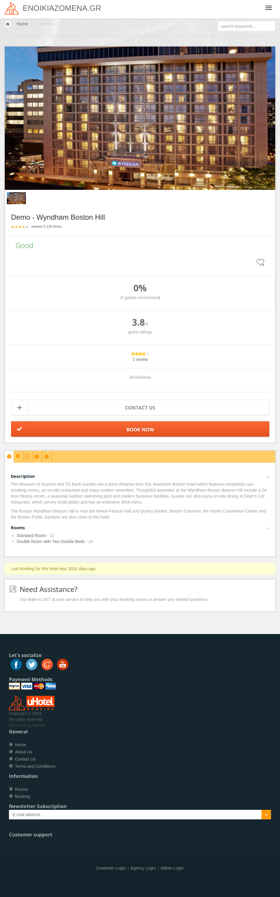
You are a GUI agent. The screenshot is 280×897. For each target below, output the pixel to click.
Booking (22, 796)
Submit (262, 815)
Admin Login (172, 868)
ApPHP (39, 725)
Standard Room (31, 535)
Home (22, 23)
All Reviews (140, 377)
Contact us (140, 407)
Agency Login (143, 868)
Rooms (140, 527)
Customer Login (111, 868)
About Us (23, 752)
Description (140, 476)
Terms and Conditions (35, 766)
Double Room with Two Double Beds (51, 541)
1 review (140, 359)
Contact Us (25, 759)
